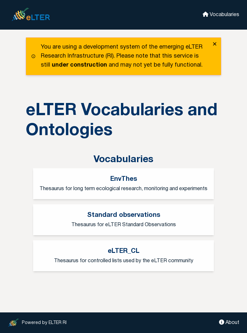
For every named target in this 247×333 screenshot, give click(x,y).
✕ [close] (214, 44)
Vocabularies (221, 14)
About (229, 322)
